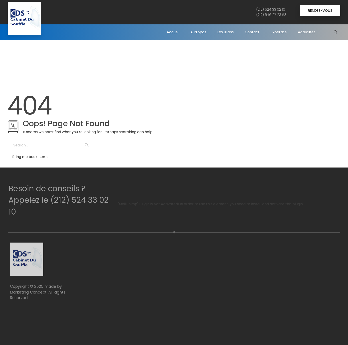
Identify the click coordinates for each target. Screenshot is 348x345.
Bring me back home (28, 156)
